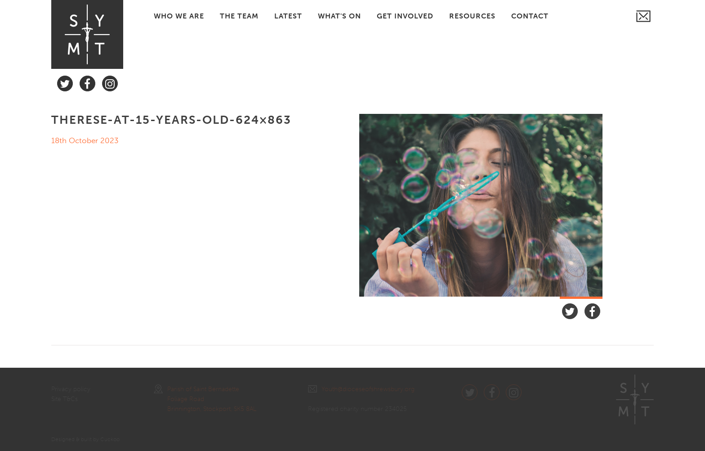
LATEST (288, 16)
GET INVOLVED (405, 16)
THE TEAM (239, 16)
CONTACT (530, 16)
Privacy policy (70, 389)
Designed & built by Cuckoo (85, 439)
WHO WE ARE (179, 16)
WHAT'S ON (339, 16)
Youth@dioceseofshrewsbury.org (361, 389)
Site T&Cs (64, 399)
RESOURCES (472, 16)
